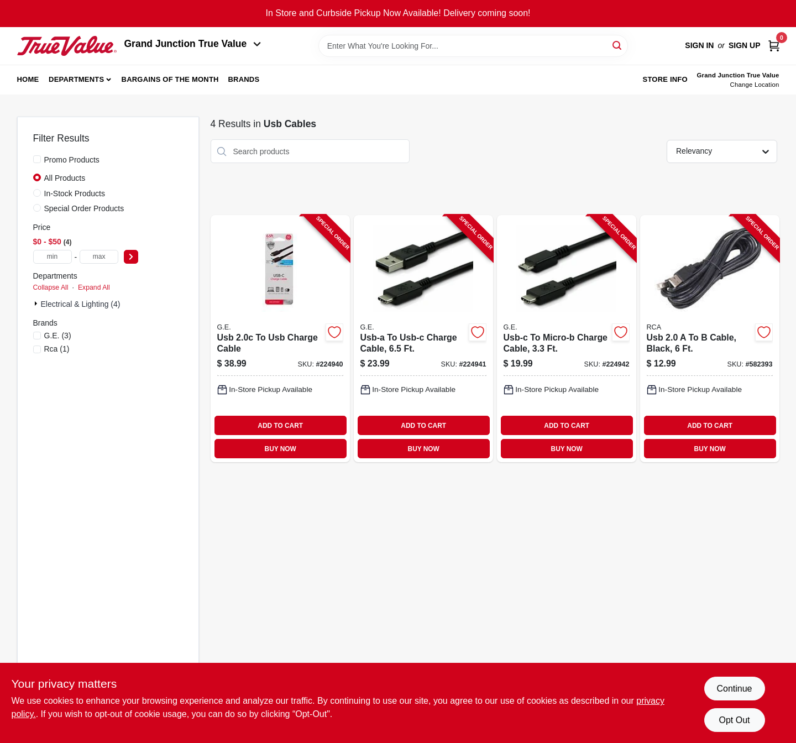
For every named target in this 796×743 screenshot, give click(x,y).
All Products (65, 178)
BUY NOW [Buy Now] (280, 449)
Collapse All (51, 287)
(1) (57, 348)
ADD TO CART (280, 426)
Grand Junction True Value (192, 43)
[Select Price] (131, 257)
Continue (734, 688)
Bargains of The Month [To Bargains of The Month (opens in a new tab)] (170, 79)
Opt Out (734, 720)
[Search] (618, 45)
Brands (243, 79)
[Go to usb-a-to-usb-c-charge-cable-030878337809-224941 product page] (423, 338)
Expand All (94, 287)
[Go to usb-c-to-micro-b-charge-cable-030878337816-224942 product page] (566, 338)
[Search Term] (473, 46)
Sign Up (745, 45)
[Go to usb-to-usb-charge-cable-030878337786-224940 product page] (280, 338)
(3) (57, 335)
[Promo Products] (37, 159)
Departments (76, 79)
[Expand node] (37, 303)
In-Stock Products (75, 193)
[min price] (52, 257)
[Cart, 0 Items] (773, 45)
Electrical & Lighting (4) (81, 304)
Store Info (665, 79)
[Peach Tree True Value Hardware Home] (67, 46)
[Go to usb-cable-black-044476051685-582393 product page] (709, 338)
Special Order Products (84, 208)
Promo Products (72, 160)
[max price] (99, 257)
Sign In (699, 45)
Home (28, 79)
